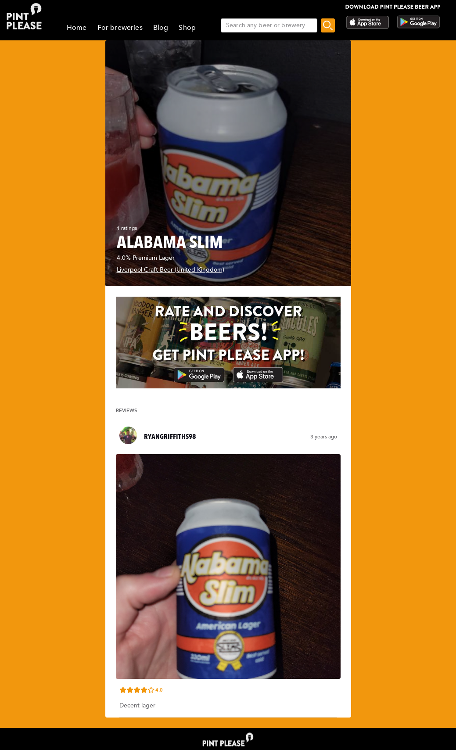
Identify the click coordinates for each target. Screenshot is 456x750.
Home (77, 27)
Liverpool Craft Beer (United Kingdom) (170, 270)
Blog (161, 27)
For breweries (120, 27)
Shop (187, 27)
